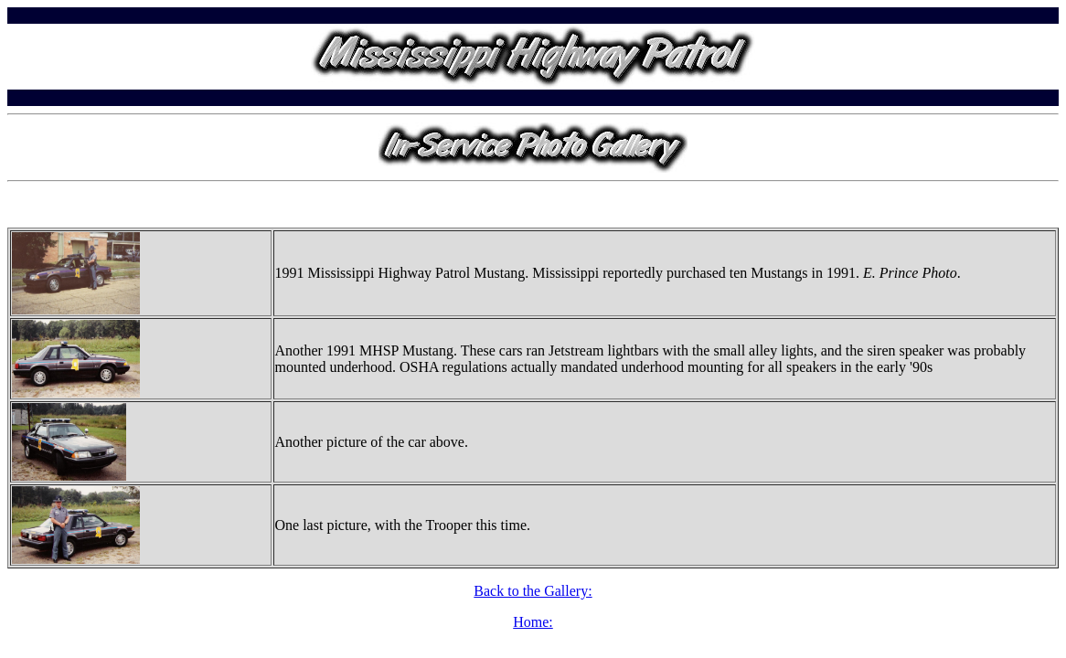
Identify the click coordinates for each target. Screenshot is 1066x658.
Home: (533, 622)
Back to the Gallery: (533, 591)
